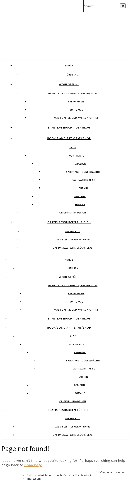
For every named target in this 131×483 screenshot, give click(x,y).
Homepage (33, 465)
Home (69, 65)
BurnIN (83, 188)
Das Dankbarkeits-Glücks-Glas (72, 247)
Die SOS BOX (72, 231)
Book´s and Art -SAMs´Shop (69, 138)
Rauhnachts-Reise (83, 180)
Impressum (33, 478)
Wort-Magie (76, 155)
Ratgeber (80, 163)
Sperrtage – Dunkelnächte (83, 171)
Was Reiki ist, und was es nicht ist (76, 117)
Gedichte (80, 196)
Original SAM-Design (72, 212)
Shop (72, 147)
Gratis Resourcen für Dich (69, 222)
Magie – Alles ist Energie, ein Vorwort (73, 93)
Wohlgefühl (69, 84)
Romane (80, 204)
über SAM (73, 74)
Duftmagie (76, 109)
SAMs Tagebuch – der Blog (69, 127)
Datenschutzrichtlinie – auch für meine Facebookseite (59, 475)
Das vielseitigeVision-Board (73, 239)
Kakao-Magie (76, 101)
